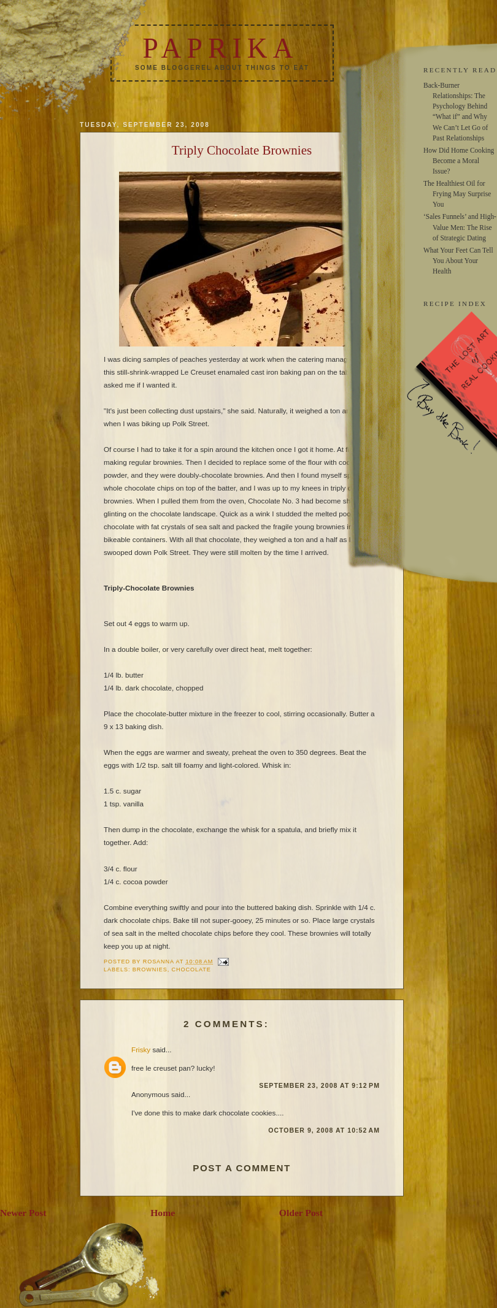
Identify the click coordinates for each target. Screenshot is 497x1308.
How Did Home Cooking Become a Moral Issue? (458, 161)
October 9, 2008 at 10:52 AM (324, 1130)
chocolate (191, 969)
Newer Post (23, 1212)
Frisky (140, 1050)
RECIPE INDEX (455, 303)
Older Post (301, 1212)
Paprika (220, 48)
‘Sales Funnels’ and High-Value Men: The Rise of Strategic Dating (459, 227)
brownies (150, 969)
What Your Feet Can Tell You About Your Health (458, 261)
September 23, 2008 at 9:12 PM (319, 1085)
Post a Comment (242, 1168)
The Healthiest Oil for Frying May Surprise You (457, 194)
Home (162, 1212)
